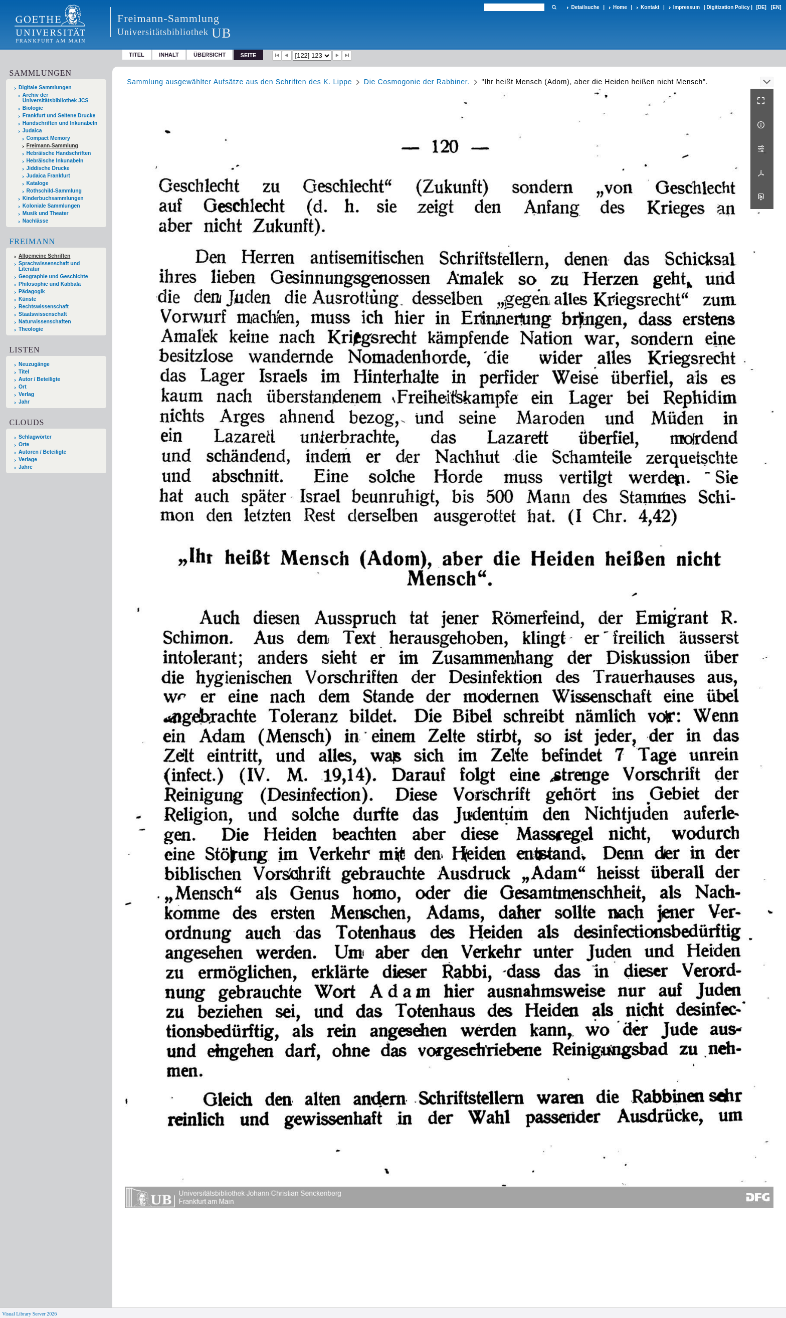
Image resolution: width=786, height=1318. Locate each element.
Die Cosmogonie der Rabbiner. (417, 82)
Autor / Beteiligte (39, 379)
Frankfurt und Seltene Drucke (59, 115)
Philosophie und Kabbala (50, 284)
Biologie (33, 108)
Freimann (32, 241)
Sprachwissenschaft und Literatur (49, 266)
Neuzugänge (34, 364)
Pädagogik (32, 291)
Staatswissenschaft (43, 314)
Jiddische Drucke (48, 168)
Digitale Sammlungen (45, 87)
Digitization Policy (727, 7)
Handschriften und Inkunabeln (60, 123)
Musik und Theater (46, 213)
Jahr (24, 402)
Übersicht (209, 55)
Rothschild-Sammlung (54, 191)
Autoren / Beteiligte (42, 452)
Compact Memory (48, 138)
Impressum (686, 7)
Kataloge (38, 183)
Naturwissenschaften (45, 321)
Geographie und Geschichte (53, 276)
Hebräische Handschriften (59, 153)
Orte (24, 444)
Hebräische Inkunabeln (55, 160)
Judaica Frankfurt (48, 175)
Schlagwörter (35, 437)
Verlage (28, 459)
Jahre (26, 467)
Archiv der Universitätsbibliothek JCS (56, 97)
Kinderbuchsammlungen (53, 198)
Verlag (26, 394)
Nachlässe (35, 221)
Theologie (31, 329)
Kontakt (650, 7)
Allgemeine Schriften (44, 256)
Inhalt (169, 55)
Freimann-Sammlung (52, 145)
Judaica (32, 130)
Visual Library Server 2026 (29, 1313)
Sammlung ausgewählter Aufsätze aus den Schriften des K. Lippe (239, 82)
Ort (23, 387)
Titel (136, 55)
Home (620, 7)
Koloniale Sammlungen (51, 206)
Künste (27, 299)
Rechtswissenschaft (44, 306)
